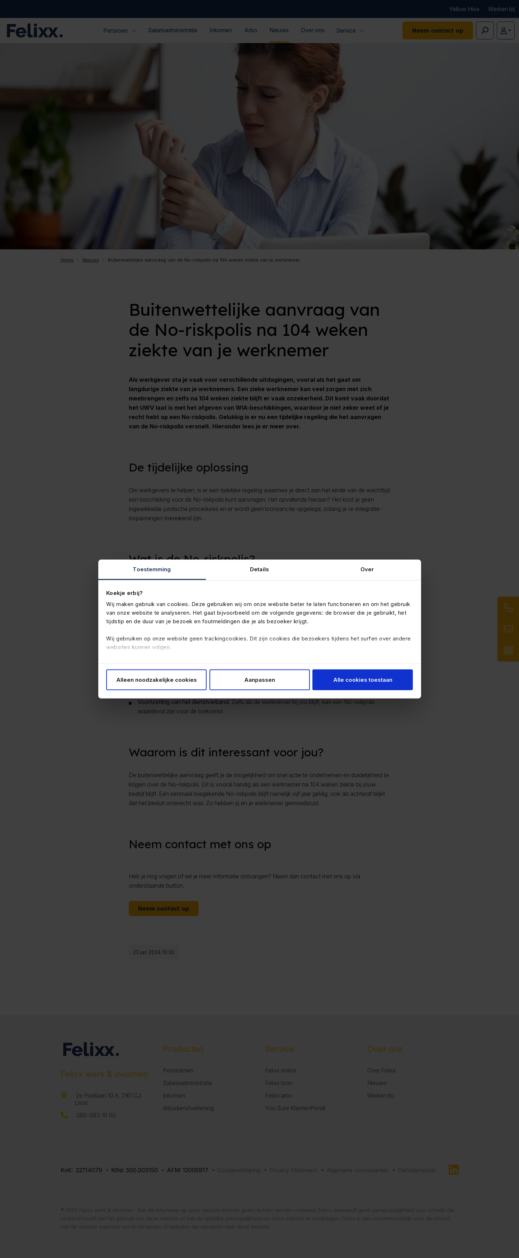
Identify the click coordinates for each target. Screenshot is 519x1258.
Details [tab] (259, 569)
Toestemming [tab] (152, 569)
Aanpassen (259, 679)
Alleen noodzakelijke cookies (156, 679)
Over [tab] (367, 569)
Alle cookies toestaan (362, 679)
